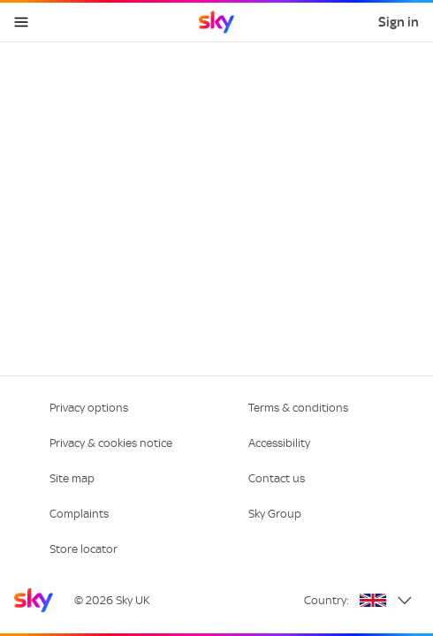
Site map (72, 478)
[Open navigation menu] (21, 22)
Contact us (276, 478)
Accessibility (279, 443)
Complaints (79, 513)
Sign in (398, 22)
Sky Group (274, 513)
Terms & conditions (298, 407)
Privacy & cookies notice (110, 443)
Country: (326, 600)
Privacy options (88, 407)
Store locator (83, 549)
